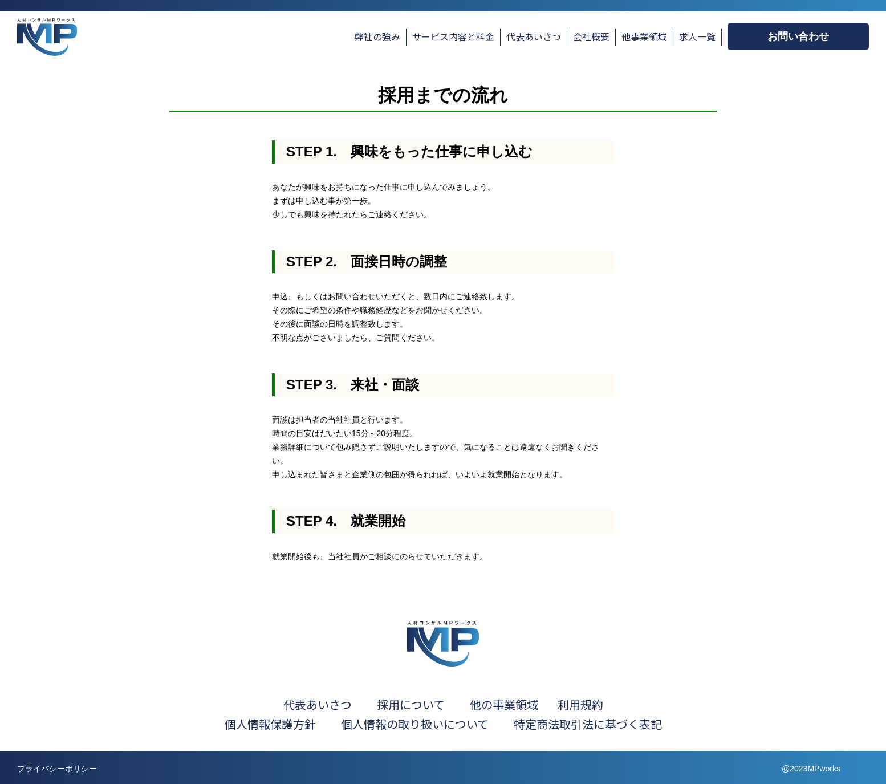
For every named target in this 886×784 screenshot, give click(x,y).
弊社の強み (377, 36)
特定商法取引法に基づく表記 (588, 724)
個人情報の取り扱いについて (426, 724)
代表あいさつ (533, 36)
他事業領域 (644, 36)
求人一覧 (697, 36)
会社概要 (591, 36)
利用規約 (580, 704)
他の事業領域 (504, 704)
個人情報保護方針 (270, 724)
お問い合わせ (798, 36)
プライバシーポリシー (57, 768)
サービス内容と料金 (453, 36)
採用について (411, 704)
